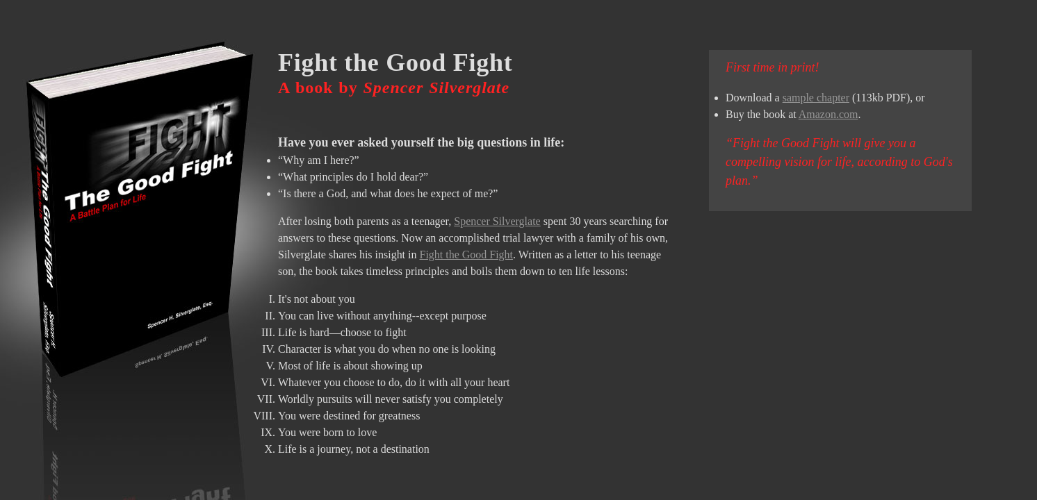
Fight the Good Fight (467, 254)
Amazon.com (828, 114)
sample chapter (816, 97)
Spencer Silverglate (497, 221)
